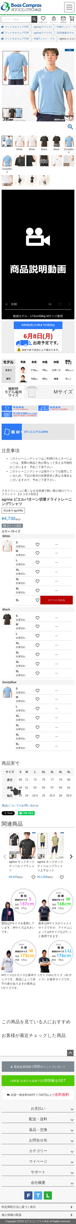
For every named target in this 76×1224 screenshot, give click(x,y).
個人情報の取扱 (11, 1214)
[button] (5, 856)
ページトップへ (70, 1053)
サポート (38, 1172)
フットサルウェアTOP (17, 26)
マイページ (54, 22)
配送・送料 (38, 1119)
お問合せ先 (38, 1140)
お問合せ (63, 22)
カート (72, 22)
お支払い (38, 1108)
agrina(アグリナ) (43, 26)
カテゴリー (38, 1151)
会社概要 (38, 1183)
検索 (34, 19)
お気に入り (43, 22)
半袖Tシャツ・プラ (44, 38)
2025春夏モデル (65, 32)
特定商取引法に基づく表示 (19, 1207)
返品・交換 (38, 1130)
